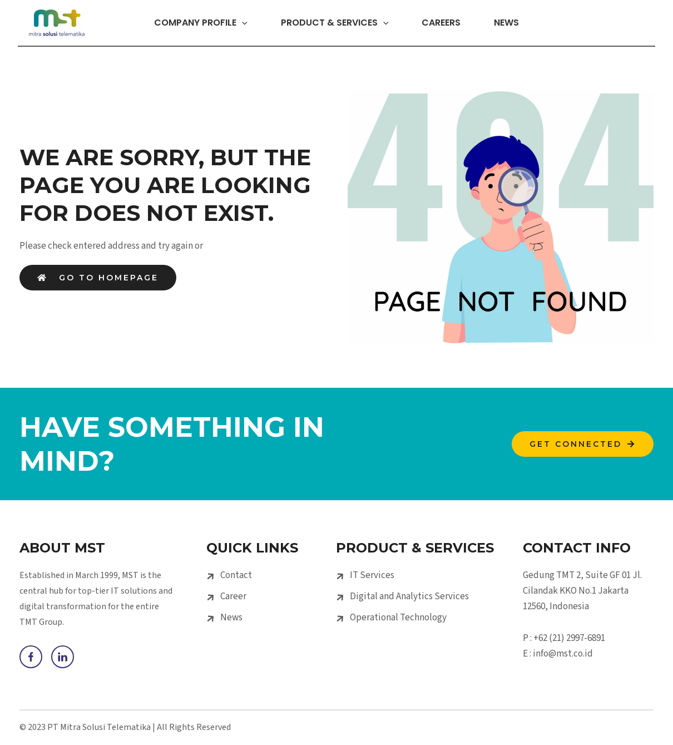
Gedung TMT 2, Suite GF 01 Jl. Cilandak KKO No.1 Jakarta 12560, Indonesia (582, 591)
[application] (226, 22)
